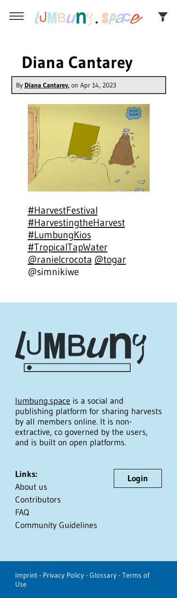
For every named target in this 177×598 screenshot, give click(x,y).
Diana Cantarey (77, 62)
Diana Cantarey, (47, 85)
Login (137, 478)
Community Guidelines (56, 525)
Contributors (38, 499)
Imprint (26, 575)
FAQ (22, 512)
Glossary (103, 575)
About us (31, 487)
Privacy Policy (63, 575)
